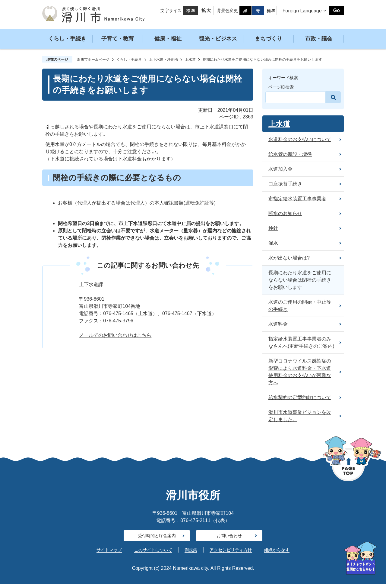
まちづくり (268, 39)
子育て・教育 (117, 39)
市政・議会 (318, 39)
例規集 (191, 549)
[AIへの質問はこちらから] (360, 558)
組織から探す (277, 549)
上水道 (190, 59)
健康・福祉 (168, 39)
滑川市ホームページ (93, 59)
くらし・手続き (67, 39)
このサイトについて (153, 549)
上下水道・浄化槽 (163, 59)
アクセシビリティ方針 (231, 549)
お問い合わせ (229, 535)
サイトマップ (109, 549)
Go (336, 10)
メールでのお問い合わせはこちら (115, 335)
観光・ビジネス (218, 39)
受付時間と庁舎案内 (157, 535)
